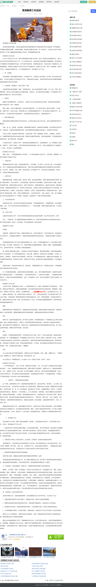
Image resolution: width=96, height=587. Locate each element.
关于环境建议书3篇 (77, 110)
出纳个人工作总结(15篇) (56, 580)
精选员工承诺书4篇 (77, 106)
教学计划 (74, 140)
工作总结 (22, 6)
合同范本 (33, 2)
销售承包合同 (75, 20)
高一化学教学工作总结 (38, 571)
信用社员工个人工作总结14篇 (9, 571)
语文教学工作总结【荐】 (7, 563)
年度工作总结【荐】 (37, 566)
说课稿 (73, 137)
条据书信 (56, 2)
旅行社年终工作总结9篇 (38, 568)
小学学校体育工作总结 (7, 568)
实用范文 (25, 2)
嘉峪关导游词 (75, 54)
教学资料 (49, 2)
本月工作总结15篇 (6, 573)
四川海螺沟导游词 (77, 46)
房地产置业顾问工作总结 (39, 573)
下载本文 (41, 13)
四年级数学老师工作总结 (11, 580)
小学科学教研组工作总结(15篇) (9, 576)
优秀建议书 (75, 88)
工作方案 (74, 125)
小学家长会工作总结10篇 (39, 576)
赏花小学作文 (75, 95)
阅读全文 (36, 13)
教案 (73, 144)
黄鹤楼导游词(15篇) (77, 28)
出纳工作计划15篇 (77, 121)
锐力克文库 (45, 585)
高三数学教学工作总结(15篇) (40, 563)
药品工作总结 (4, 566)
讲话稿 (73, 133)
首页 (19, 2)
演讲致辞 (41, 2)
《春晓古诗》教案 (77, 91)
